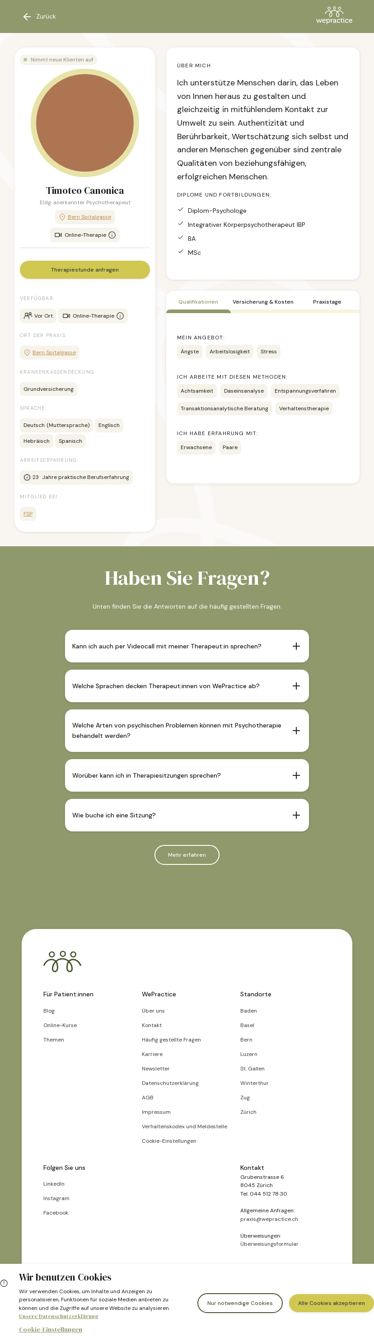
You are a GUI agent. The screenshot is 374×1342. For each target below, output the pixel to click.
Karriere (152, 1054)
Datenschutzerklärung (170, 1083)
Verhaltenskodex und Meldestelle (184, 1126)
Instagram (56, 1198)
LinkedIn (54, 1183)
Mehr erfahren (187, 855)
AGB (148, 1097)
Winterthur (254, 1083)
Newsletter (156, 1068)
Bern (246, 1039)
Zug (245, 1097)
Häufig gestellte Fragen (171, 1039)
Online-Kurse (60, 1025)
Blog (49, 1010)
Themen (53, 1039)
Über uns (153, 1010)
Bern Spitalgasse (85, 217)
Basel (247, 1025)
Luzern (248, 1054)
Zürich (248, 1112)
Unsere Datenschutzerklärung (58, 1316)
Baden (248, 1010)
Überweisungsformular (269, 1244)
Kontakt (152, 1025)
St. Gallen (252, 1068)
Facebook (55, 1212)
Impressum (156, 1112)
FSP (28, 513)
